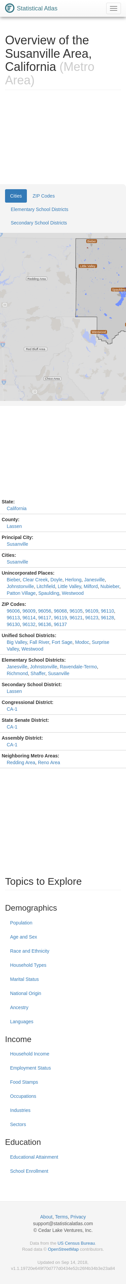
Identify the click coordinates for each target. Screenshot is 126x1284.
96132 (29, 624)
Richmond (17, 673)
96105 (76, 611)
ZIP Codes (44, 196)
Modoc (82, 642)
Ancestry (19, 1007)
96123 (91, 617)
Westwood (73, 593)
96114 (29, 617)
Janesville (94, 579)
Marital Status (24, 979)
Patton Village (21, 593)
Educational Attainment (34, 1157)
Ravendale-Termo (78, 666)
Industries (20, 1110)
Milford (91, 586)
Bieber (13, 579)
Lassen (14, 526)
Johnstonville (20, 586)
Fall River (39, 642)
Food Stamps (24, 1082)
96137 (60, 624)
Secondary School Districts (39, 222)
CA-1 (12, 709)
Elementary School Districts (39, 209)
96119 (60, 617)
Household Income (29, 1054)
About (46, 1216)
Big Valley (17, 642)
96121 (76, 617)
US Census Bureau (76, 1243)
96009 (29, 611)
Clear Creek (35, 579)
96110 (107, 611)
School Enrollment (29, 1171)
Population (21, 922)
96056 (44, 611)
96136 (44, 624)
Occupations (23, 1096)
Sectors (18, 1124)
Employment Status (30, 1068)
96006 (13, 611)
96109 (91, 611)
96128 (107, 617)
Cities (16, 196)
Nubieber (109, 586)
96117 (44, 617)
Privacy (78, 1216)
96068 (60, 611)
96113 (13, 617)
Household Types (28, 965)
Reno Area (49, 762)
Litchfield (46, 586)
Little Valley (69, 586)
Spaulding (48, 593)
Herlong (73, 579)
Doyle (56, 579)
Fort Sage (62, 642)
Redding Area (21, 762)
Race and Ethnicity (29, 951)
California (17, 508)
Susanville (17, 544)
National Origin (25, 993)
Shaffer (38, 673)
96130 (13, 624)
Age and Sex (23, 937)
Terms (61, 1216)
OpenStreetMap (63, 1249)
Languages (21, 1021)
